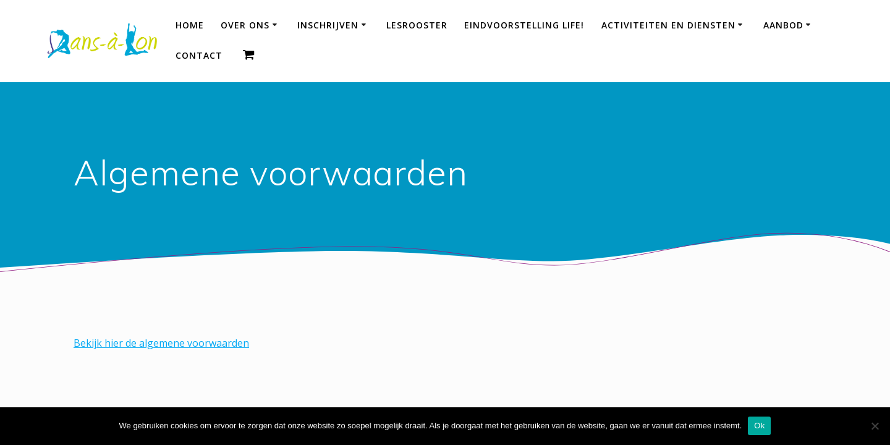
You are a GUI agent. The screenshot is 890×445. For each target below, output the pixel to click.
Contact (199, 55)
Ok (759, 425)
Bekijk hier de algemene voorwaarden (161, 343)
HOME (190, 25)
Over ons (245, 25)
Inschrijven (327, 25)
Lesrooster (416, 25)
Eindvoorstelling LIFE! (524, 25)
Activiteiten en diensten (668, 25)
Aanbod (783, 25)
